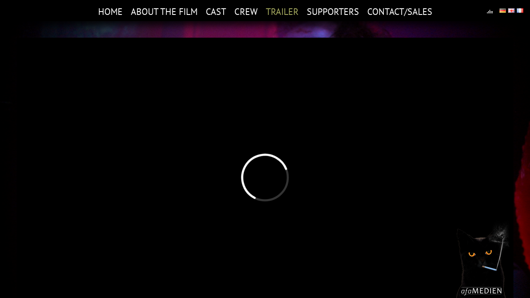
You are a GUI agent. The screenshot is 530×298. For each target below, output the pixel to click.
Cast (216, 11)
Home (110, 11)
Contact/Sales (399, 11)
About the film (164, 11)
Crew (246, 11)
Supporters (333, 11)
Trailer (282, 11)
